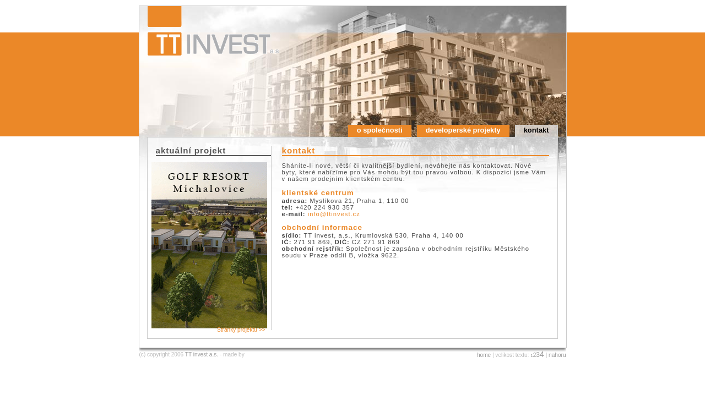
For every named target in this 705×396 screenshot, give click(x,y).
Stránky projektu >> (241, 330)
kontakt (536, 130)
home (484, 355)
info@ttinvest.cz (334, 214)
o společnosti (380, 130)
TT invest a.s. (201, 354)
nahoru (557, 355)
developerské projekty (463, 130)
